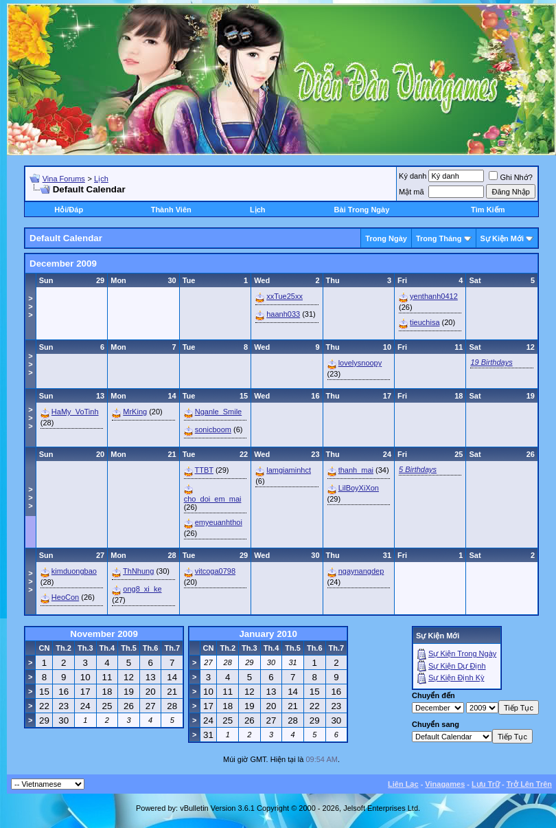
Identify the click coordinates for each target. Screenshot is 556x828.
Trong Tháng (439, 238)
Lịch (101, 179)
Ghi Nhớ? (510, 177)
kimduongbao (74, 571)
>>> (30, 306)
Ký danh (412, 176)
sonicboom (213, 429)
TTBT (204, 470)
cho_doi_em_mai (213, 499)
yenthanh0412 (434, 296)
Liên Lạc (403, 784)
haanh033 (283, 314)
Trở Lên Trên (529, 784)
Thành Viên (171, 209)
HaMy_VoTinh (75, 411)
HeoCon (65, 597)
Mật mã (411, 192)
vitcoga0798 (215, 571)
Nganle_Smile (218, 411)
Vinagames (445, 784)
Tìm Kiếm (488, 209)
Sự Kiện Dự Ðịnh (457, 666)
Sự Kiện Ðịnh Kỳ (456, 677)
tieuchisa (424, 322)
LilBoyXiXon (358, 488)
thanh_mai (355, 470)
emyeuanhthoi (218, 522)
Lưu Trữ (486, 784)
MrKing (135, 411)
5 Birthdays (418, 469)
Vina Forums (64, 179)
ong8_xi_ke (142, 589)
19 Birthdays (491, 362)
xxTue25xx (284, 296)
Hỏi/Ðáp (68, 209)
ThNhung (138, 571)
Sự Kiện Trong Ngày (462, 653)
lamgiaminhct (288, 470)
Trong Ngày (386, 238)
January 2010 (268, 634)
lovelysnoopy (360, 363)
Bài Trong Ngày (362, 209)
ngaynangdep (361, 571)
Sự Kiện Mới (502, 238)
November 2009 (104, 634)
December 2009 (63, 263)
